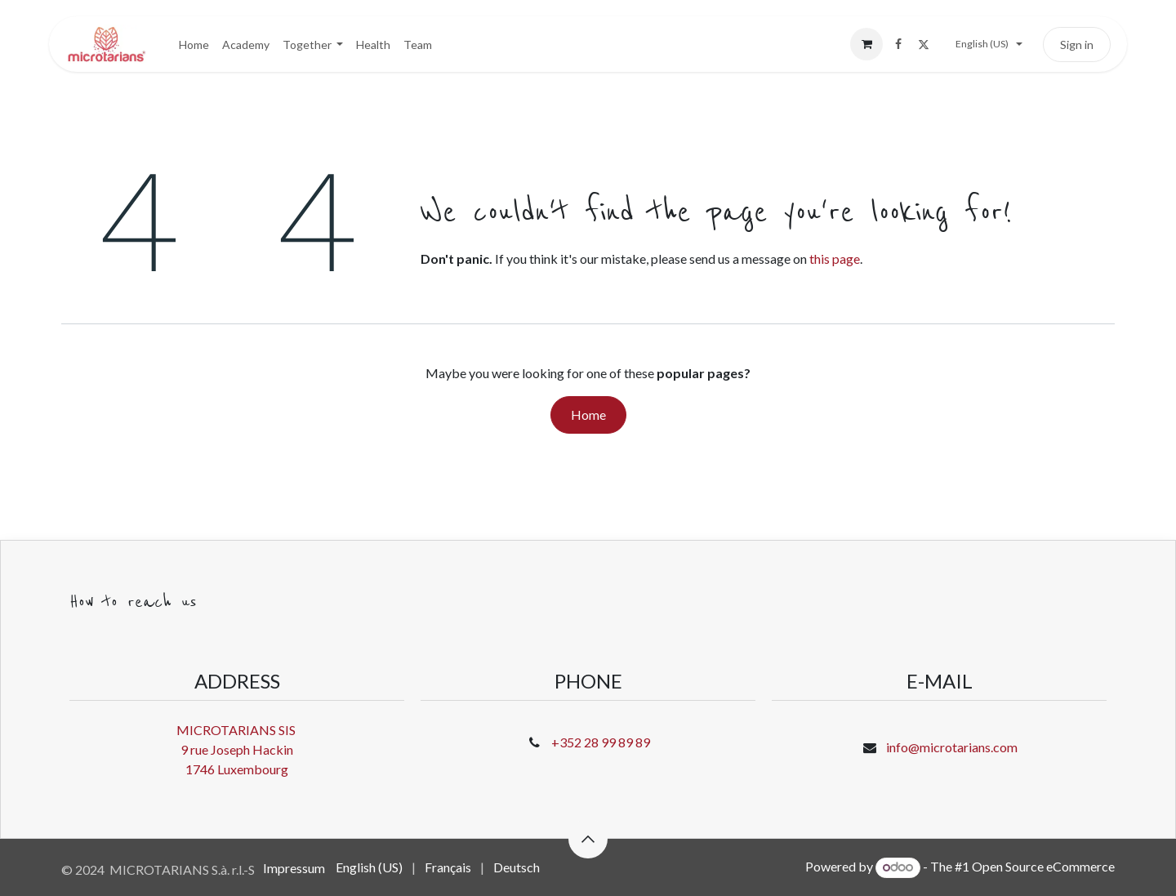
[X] (923, 44)
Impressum (294, 868)
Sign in (1077, 44)
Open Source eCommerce (1043, 866)
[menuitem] (194, 44)
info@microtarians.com (952, 747)
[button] (588, 838)
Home (588, 414)
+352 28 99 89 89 (600, 742)
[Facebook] (898, 44)
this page (834, 258)
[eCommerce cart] (866, 44)
